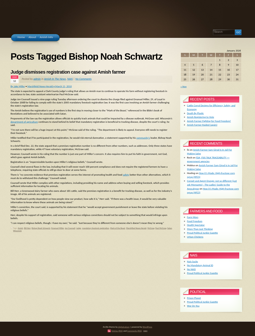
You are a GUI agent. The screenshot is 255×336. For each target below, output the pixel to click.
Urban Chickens (195, 236)
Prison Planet (194, 297)
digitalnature (123, 326)
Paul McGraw (160, 228)
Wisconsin (17, 230)
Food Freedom (194, 221)
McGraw (150, 228)
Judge (78, 228)
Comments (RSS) (134, 330)
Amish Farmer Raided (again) (202, 124)
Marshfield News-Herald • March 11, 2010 (49, 86)
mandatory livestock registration (95, 228)
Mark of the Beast (117, 228)
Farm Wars (192, 217)
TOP (145, 331)
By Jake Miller (18, 86)
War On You (193, 305)
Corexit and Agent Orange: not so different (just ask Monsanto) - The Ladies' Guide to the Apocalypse (212, 184)
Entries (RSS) (117, 330)
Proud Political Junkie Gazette (202, 232)
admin (37, 79)
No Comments (83, 79)
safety (126, 174)
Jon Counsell (70, 228)
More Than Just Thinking (200, 228)
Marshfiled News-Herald (136, 228)
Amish (20, 228)
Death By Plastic (195, 113)
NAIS (70, 79)
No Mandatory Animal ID (200, 265)
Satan (169, 228)
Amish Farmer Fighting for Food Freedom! (209, 121)
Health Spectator (196, 224)
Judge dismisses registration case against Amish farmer (68, 72)
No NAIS (191, 269)
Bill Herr (27, 228)
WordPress (147, 326)
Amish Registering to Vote (200, 117)
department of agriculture (24, 121)
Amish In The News (55, 79)
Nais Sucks (192, 261)
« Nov (183, 86)
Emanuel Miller (57, 228)
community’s (143, 137)
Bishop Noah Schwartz (41, 228)
